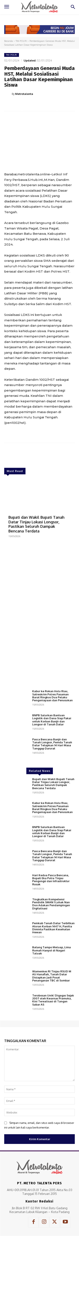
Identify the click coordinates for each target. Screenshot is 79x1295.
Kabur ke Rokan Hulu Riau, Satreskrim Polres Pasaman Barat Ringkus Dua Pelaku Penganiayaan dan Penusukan (52, 752)
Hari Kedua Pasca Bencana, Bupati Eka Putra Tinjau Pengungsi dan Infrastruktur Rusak (51, 937)
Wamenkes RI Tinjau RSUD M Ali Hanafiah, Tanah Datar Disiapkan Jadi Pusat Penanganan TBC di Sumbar (51, 1033)
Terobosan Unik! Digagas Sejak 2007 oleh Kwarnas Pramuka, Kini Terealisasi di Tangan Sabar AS (53, 1057)
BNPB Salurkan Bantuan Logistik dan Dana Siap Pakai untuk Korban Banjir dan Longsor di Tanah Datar (51, 777)
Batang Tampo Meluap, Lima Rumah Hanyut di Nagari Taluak (51, 1007)
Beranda (8, 41)
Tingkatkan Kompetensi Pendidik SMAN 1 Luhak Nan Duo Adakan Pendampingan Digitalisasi (51, 961)
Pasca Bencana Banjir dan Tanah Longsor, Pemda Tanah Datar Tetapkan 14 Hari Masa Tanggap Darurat (52, 801)
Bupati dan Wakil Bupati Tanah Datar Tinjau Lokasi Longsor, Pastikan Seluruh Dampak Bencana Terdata (36, 524)
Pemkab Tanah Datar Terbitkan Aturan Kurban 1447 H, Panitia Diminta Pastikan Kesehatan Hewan (53, 984)
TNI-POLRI (21, 41)
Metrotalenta (24, 94)
